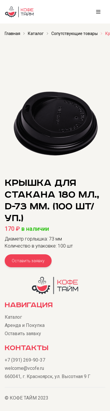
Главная (12, 33)
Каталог (36, 33)
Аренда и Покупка (25, 325)
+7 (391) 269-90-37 (25, 360)
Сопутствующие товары (74, 33)
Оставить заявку (28, 260)
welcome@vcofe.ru (24, 368)
